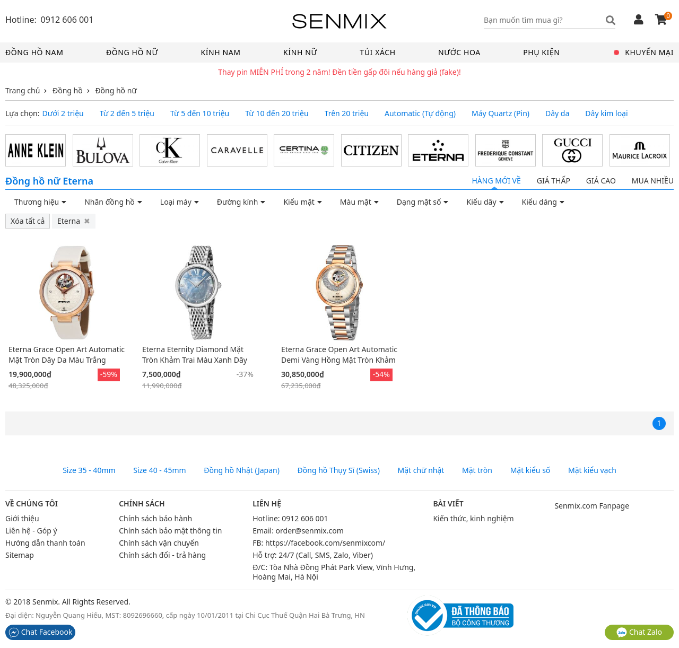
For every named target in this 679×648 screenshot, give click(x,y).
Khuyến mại (644, 52)
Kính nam (220, 52)
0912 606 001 (305, 518)
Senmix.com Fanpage (591, 506)
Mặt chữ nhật (421, 470)
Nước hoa (459, 52)
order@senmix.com (310, 531)
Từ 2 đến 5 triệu (127, 113)
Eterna (73, 221)
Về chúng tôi (31, 504)
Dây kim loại (606, 113)
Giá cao (601, 181)
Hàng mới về (496, 181)
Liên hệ (267, 504)
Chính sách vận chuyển (159, 543)
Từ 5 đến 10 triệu (199, 113)
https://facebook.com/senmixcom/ (325, 543)
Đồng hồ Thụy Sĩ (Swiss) (339, 470)
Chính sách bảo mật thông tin (170, 531)
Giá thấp (553, 181)
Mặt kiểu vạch (592, 470)
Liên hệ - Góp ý (31, 531)
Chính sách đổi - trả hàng (162, 555)
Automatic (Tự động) (420, 113)
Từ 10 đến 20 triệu (276, 113)
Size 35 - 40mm (89, 470)
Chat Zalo (639, 632)
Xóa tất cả (28, 221)
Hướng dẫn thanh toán (45, 543)
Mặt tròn (477, 470)
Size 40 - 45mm (159, 470)
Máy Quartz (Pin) (500, 113)
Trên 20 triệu (347, 113)
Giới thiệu (22, 518)
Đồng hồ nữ (132, 52)
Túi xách (377, 52)
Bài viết (448, 504)
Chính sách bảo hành (155, 518)
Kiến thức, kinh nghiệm (473, 518)
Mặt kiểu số (530, 470)
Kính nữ (300, 52)
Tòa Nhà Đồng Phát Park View (320, 567)
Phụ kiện (541, 52)
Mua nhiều (653, 181)
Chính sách (141, 504)
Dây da (557, 113)
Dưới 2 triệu (63, 113)
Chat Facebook (40, 632)
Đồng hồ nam (34, 52)
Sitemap (19, 555)
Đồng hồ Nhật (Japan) (242, 470)
